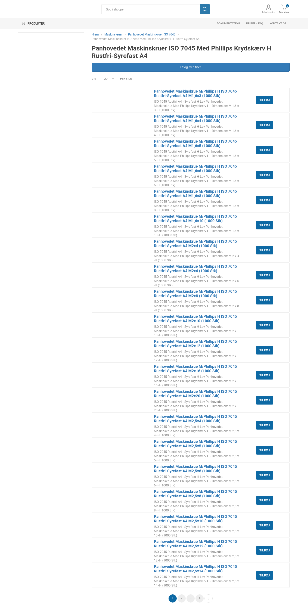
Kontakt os (278, 23)
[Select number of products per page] (108, 78)
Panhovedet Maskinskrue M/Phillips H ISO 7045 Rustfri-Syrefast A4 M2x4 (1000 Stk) (195, 243)
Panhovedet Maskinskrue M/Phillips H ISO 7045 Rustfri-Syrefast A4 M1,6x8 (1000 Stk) (195, 193)
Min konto (268, 12)
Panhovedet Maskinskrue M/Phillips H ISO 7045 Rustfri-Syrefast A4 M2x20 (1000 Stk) (195, 393)
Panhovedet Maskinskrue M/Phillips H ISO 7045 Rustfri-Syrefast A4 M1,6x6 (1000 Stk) (195, 168)
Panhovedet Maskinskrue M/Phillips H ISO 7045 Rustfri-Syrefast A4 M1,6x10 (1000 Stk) (195, 218)
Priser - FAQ (254, 23)
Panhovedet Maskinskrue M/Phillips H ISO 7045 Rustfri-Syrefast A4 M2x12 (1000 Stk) (195, 343)
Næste (208, 598)
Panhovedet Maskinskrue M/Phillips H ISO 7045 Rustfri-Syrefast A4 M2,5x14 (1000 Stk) (195, 568)
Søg (205, 9)
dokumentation (228, 23)
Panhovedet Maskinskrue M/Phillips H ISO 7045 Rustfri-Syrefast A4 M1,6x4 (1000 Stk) (195, 118)
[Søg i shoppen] (150, 9)
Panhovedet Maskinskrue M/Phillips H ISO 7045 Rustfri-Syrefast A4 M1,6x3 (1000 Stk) (195, 93)
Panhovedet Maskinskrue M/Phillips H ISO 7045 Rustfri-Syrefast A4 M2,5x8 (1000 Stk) (195, 493)
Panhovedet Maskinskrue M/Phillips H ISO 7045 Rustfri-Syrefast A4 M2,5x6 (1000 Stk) (195, 468)
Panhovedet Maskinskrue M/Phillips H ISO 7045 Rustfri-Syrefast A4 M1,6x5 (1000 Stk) (195, 143)
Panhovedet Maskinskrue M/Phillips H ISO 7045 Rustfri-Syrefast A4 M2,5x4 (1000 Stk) (195, 418)
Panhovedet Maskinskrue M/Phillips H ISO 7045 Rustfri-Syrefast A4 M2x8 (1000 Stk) (195, 293)
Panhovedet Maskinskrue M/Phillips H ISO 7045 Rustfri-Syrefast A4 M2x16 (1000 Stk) (195, 368)
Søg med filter (190, 67)
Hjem (95, 34)
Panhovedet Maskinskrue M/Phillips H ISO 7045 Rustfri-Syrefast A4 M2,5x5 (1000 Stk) (195, 443)
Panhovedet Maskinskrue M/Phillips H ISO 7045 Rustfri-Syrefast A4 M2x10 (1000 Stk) (195, 318)
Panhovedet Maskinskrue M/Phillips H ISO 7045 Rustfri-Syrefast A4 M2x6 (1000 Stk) (195, 268)
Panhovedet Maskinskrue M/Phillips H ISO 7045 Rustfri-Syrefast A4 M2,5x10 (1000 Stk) (195, 518)
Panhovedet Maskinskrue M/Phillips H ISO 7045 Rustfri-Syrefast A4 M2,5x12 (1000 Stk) (195, 543)
